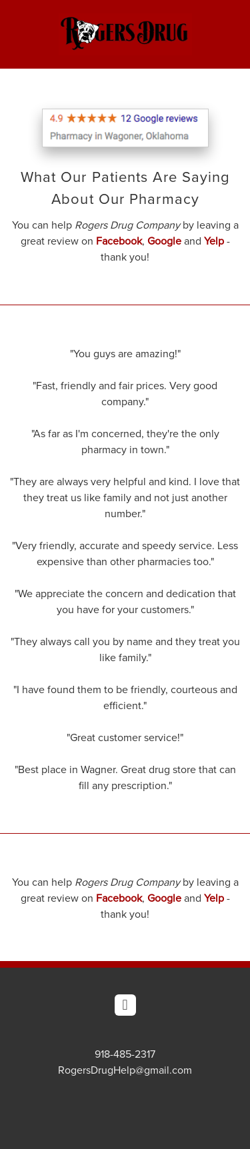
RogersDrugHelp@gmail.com (125, 1069)
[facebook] (125, 1005)
